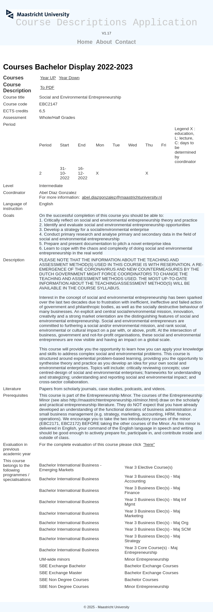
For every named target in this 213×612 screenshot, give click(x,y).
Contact (125, 42)
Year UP (48, 77)
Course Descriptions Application (106, 22)
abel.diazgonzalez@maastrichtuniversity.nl (122, 197)
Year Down (69, 77)
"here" (149, 444)
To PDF (47, 87)
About (104, 42)
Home (84, 42)
